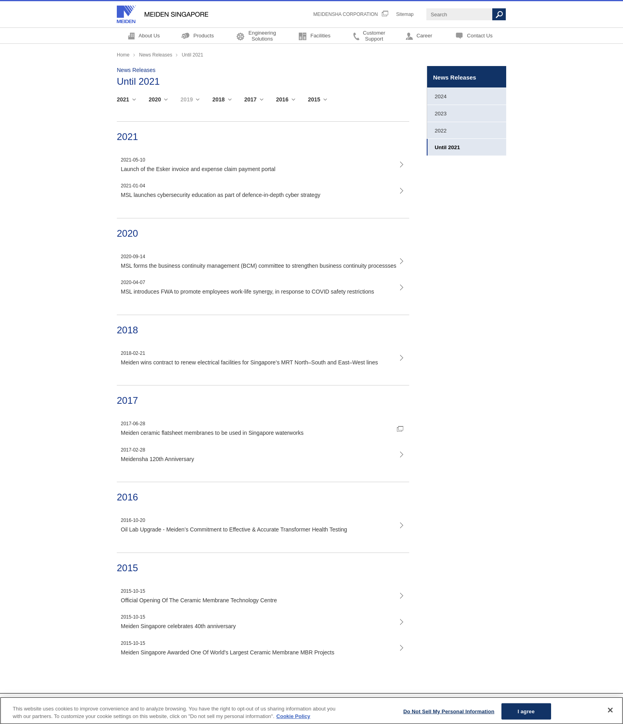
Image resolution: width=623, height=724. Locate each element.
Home (123, 55)
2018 (218, 99)
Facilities (320, 36)
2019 (186, 99)
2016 (282, 99)
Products (203, 36)
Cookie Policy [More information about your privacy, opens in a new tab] (293, 720)
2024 (441, 96)
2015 (314, 99)
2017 (250, 99)
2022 (441, 131)
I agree (526, 714)
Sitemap (405, 14)
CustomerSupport (374, 35)
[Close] (610, 713)
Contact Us (479, 36)
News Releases (155, 55)
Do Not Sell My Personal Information (448, 714)
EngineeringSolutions (262, 35)
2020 (155, 99)
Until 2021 (447, 147)
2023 (441, 114)
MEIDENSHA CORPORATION (345, 14)
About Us (149, 36)
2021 (123, 99)
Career (424, 36)
